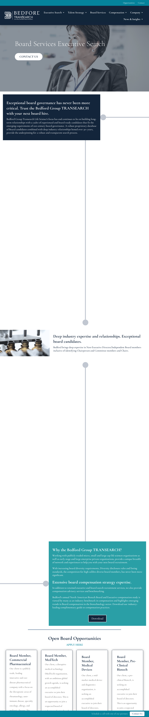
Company (135, 12)
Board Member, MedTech (55, 657)
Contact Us (137, 713)
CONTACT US (28, 56)
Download (97, 618)
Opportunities (129, 3)
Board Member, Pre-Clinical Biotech (126, 663)
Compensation (116, 12)
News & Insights (132, 19)
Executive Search (53, 12)
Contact (141, 3)
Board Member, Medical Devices (88, 663)
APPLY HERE (74, 645)
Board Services (98, 12)
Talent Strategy (76, 12)
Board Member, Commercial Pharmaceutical (20, 659)
